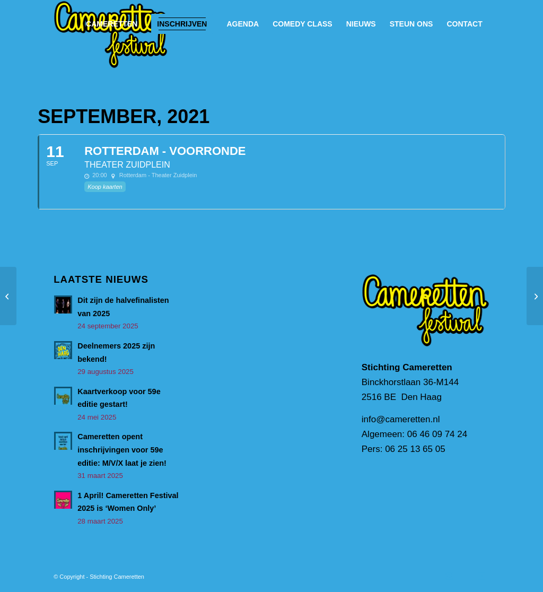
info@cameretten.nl (401, 419)
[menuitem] (111, 24)
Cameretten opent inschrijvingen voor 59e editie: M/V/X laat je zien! (122, 449)
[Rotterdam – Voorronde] (8, 296)
